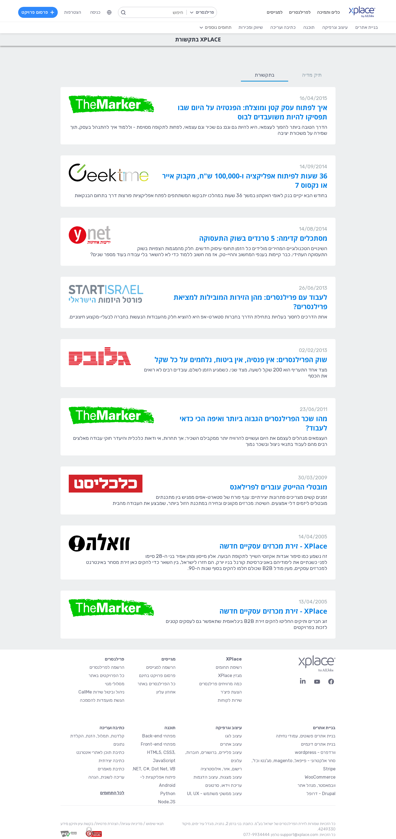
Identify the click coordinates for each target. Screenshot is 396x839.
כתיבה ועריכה (112, 727)
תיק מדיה (312, 75)
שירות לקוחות (230, 700)
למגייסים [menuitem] (272, 12)
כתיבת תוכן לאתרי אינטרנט (100, 752)
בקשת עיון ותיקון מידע (77, 823)
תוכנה (169, 727)
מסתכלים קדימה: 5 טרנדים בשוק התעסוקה (263, 238)
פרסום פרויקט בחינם (157, 675)
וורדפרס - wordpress (315, 752)
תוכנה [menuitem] (307, 27)
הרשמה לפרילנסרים (106, 667)
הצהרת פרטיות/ (106, 823)
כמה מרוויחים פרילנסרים (220, 683)
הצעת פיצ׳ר (231, 692)
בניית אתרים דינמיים (318, 744)
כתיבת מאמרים (111, 768)
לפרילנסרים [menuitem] (298, 12)
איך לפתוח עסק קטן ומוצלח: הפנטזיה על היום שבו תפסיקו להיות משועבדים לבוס (252, 112)
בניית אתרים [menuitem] (365, 27)
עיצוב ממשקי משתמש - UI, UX (214, 793)
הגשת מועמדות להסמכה (102, 700)
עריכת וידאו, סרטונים (223, 785)
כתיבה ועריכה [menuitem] (281, 27)
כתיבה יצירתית (111, 760)
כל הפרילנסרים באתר (156, 683)
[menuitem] (111, 12)
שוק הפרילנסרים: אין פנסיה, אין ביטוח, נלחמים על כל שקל (241, 359)
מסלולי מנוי (114, 683)
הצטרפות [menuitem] (74, 12)
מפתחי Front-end (158, 744)
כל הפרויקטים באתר (106, 675)
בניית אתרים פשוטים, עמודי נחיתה (306, 736)
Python (167, 793)
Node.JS (166, 801)
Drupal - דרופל (321, 793)
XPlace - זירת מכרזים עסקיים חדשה (273, 545)
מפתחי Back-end (158, 736)
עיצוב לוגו (233, 736)
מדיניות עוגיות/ (130, 823)
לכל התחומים (112, 792)
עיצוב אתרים (231, 744)
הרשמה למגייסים (160, 667)
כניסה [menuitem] (97, 12)
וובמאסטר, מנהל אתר (317, 785)
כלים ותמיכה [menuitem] (326, 12)
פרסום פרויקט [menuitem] (39, 12)
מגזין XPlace (230, 675)
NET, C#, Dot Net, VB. (153, 768)
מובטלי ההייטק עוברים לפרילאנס (278, 486)
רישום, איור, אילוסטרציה (221, 768)
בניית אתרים (324, 727)
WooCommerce (320, 777)
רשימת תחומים (229, 667)
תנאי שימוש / (153, 823)
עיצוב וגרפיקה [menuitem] (333, 27)
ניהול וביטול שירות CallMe (101, 692)
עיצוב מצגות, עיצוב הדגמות (217, 777)
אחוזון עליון (165, 692)
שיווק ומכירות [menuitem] (249, 27)
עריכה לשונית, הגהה (106, 777)
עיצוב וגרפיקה (229, 727)
